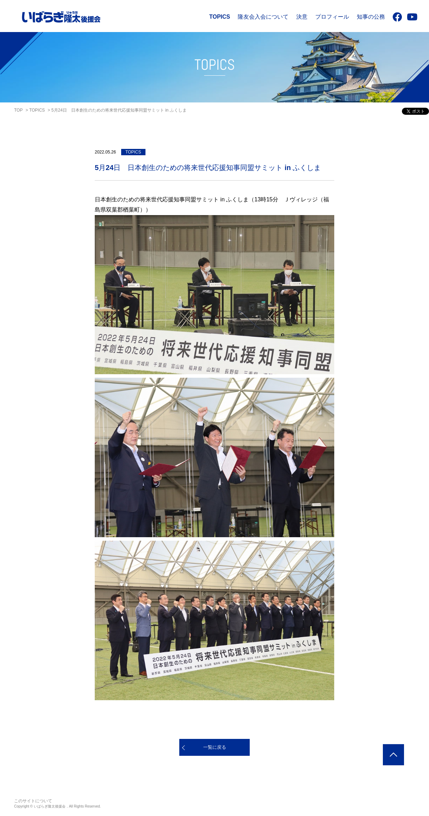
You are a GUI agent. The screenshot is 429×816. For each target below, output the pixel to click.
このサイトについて (33, 800)
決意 (301, 17)
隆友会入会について (263, 17)
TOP (18, 110)
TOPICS (219, 17)
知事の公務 (371, 17)
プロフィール (332, 17)
